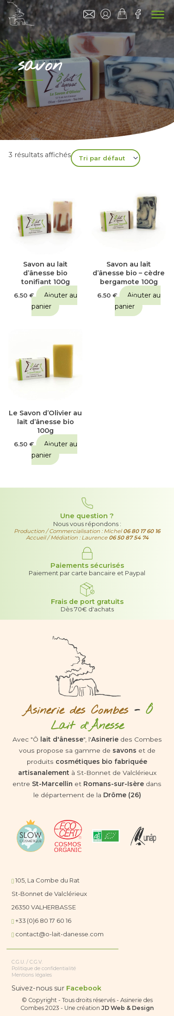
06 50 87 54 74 (129, 537)
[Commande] (105, 158)
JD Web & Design (127, 1007)
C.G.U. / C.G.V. (27, 962)
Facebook (83, 988)
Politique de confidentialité (44, 968)
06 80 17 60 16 (141, 531)
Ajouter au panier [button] (54, 301)
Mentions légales (32, 975)
